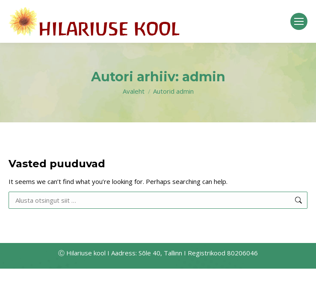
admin (203, 77)
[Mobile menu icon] (298, 21)
